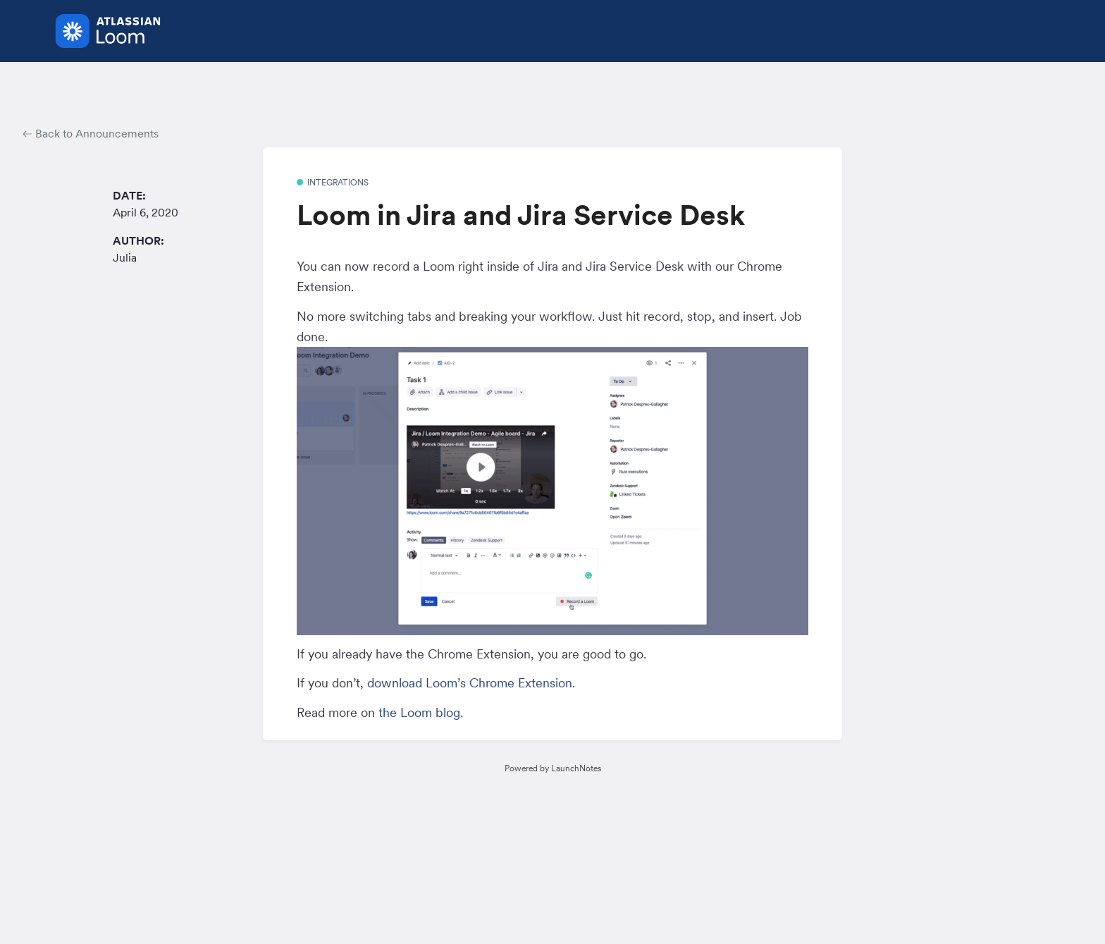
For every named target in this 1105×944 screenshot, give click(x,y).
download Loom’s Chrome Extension (469, 683)
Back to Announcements (91, 133)
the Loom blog (419, 712)
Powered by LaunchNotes (553, 768)
